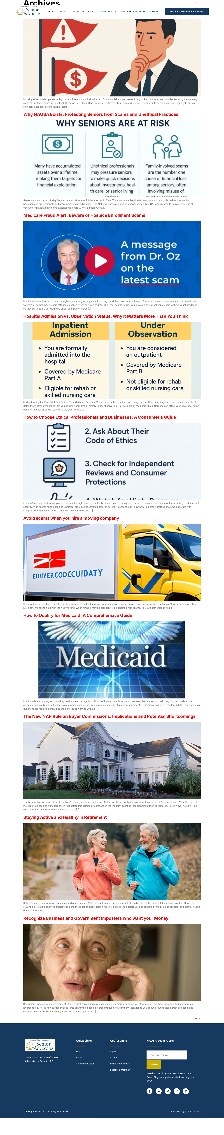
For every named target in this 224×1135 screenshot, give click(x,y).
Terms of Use (193, 1128)
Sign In (154, 11)
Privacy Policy (177, 1128)
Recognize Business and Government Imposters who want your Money (109, 944)
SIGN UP (193, 1080)
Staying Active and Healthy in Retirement (73, 843)
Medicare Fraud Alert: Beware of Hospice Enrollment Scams (96, 222)
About (63, 11)
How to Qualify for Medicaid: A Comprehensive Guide (88, 634)
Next (196, 1044)
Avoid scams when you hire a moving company (80, 537)
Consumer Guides (84, 11)
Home (51, 11)
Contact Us (108, 11)
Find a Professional (133, 11)
